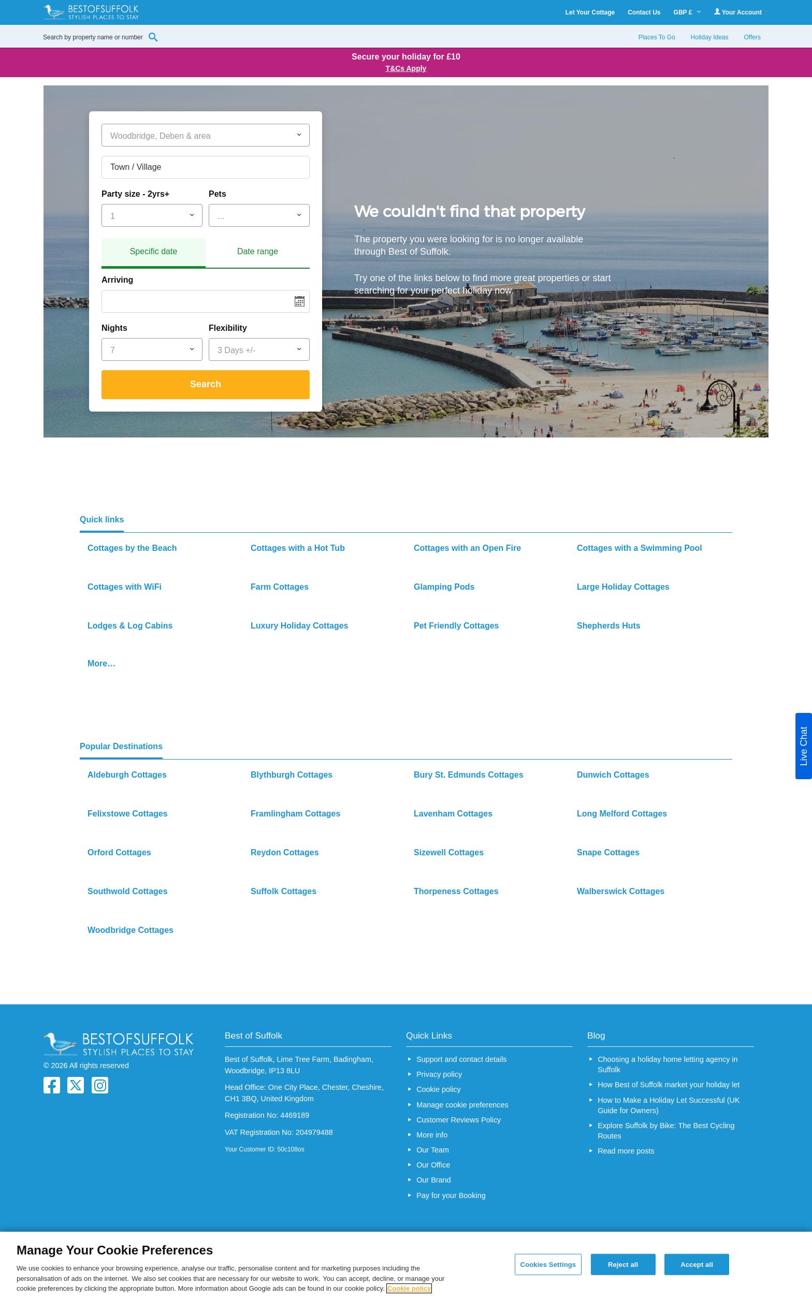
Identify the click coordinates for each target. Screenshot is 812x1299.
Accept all (696, 1264)
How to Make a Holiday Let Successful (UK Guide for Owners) (669, 1105)
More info (431, 1135)
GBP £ (687, 12)
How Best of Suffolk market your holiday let (669, 1085)
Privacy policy (439, 1074)
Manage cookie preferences (462, 1105)
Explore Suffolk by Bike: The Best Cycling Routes (666, 1130)
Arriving (117, 279)
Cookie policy (438, 1089)
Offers (752, 37)
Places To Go (657, 37)
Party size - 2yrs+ (135, 193)
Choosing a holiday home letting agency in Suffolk (667, 1064)
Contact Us (644, 12)
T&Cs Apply (406, 68)
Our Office (433, 1165)
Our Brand (433, 1180)
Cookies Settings (548, 1264)
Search (205, 384)
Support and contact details (461, 1059)
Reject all (623, 1264)
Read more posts (626, 1151)
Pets (217, 193)
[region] (406, 1265)
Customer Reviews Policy (458, 1120)
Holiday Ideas (710, 37)
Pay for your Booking (451, 1195)
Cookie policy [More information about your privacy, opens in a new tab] (409, 1288)
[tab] (154, 253)
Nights (114, 328)
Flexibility (228, 328)
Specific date (154, 251)
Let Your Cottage (590, 12)
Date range (257, 251)
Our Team (432, 1150)
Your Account (738, 12)
